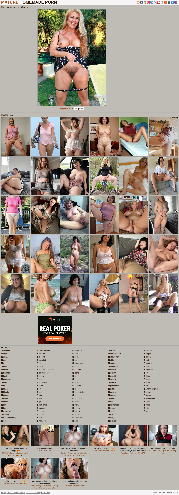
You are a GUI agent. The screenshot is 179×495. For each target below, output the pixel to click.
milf (74, 395)
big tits (5, 382)
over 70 (112, 379)
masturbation (78, 392)
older (111, 360)
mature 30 (113, 366)
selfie (111, 411)
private (112, 395)
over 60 (112, 376)
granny (40, 414)
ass (3, 360)
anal (4, 354)
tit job (147, 382)
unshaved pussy (151, 389)
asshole (5, 363)
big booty (6, 379)
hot (74, 360)
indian (75, 366)
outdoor (112, 363)
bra (3, 405)
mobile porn (78, 398)
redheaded (113, 405)
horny (75, 357)
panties (112, 382)
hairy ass (41, 421)
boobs (4, 398)
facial (40, 386)
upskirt (147, 392)
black (4, 389)
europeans (42, 382)
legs (75, 382)
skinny (147, 357)
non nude (77, 418)
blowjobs (5, 395)
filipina (40, 395)
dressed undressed (45, 370)
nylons (112, 350)
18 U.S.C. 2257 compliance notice (38, 493)
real (110, 402)
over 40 (112, 370)
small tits (148, 363)
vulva (147, 402)
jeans (75, 373)
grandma (41, 411)
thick (147, 376)
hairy (40, 418)
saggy (111, 408)
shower (148, 350)
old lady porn (114, 354)
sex (110, 414)
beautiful (5, 373)
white (147, 405)
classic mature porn (10, 418)
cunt (39, 363)
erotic (40, 379)
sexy (111, 418)
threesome (149, 379)
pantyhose (113, 386)
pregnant (112, 392)
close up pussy (44, 350)
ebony (40, 376)
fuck (39, 398)
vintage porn (150, 398)
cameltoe (6, 411)
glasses (41, 408)
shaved (112, 421)
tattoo (147, 373)
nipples (76, 414)
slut (146, 360)
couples (41, 354)
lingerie (76, 389)
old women (113, 357)
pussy (111, 398)
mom (75, 405)
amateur (5, 350)
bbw (4, 366)
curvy (40, 366)
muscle (76, 408)
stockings (149, 370)
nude (75, 421)
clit (3, 421)
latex (75, 376)
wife (146, 408)
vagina (147, 395)
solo (146, 366)
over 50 (112, 373)
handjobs (77, 350)
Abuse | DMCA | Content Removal (13, 493)
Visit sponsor (78, 109)
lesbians (76, 386)
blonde (5, 392)
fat (39, 389)
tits (146, 386)
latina (75, 379)
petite (111, 389)
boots (4, 402)
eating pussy (43, 373)
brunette (5, 408)
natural (76, 411)
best (4, 376)
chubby (5, 414)
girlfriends (42, 405)
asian (4, 357)
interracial (77, 370)
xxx (146, 411)
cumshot (41, 360)
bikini (4, 386)
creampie (41, 357)
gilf (39, 402)
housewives (78, 363)
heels (75, 354)
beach (4, 370)
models (76, 402)
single (147, 354)
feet (39, 392)
